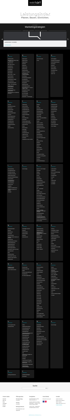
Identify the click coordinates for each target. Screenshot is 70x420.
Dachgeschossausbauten (55, 60)
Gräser (38, 152)
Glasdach (38, 142)
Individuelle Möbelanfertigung (13, 177)
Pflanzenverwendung (54, 235)
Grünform (38, 159)
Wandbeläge (39, 324)
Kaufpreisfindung (39, 180)
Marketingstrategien (11, 228)
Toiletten (52, 285)
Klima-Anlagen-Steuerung (41, 193)
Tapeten (52, 267)
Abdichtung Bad (10, 58)
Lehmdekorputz (53, 175)
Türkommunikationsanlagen (56, 293)
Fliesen (23, 126)
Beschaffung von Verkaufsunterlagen (25, 74)
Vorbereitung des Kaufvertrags (27, 364)
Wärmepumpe (39, 344)
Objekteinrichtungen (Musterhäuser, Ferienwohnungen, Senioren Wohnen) (41, 233)
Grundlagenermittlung (40, 154)
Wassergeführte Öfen (40, 336)
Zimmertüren (24, 376)
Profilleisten (53, 251)
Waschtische (39, 333)
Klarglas (38, 190)
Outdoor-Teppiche (40, 249)
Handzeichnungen (54, 106)
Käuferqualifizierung (40, 185)
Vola (23, 352)
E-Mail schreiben (59, 404)
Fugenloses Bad (25, 134)
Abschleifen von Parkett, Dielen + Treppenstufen (13, 61)
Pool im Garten (53, 245)
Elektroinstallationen (11, 117)
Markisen (9, 230)
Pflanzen (52, 233)
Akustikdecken (10, 66)
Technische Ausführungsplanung (54, 271)
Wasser (38, 334)
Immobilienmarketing (11, 172)
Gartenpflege (39, 116)
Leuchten (52, 177)
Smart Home (39, 295)
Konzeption (39, 201)
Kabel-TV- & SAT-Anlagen (41, 168)
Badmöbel (24, 63)
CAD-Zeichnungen (40, 58)
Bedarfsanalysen (25, 70)
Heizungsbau (53, 117)
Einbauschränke (10, 109)
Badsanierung (24, 68)
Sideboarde (39, 293)
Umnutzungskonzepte (11, 324)
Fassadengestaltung (25, 111)
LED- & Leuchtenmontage (55, 172)
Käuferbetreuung (39, 183)
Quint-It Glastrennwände (12, 269)
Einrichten (9, 114)
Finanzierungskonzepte (26, 121)
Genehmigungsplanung (41, 131)
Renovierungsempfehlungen (27, 272)
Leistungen (5, 403)
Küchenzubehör (39, 220)
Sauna (38, 273)
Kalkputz (38, 172)
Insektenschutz (10, 184)
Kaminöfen (38, 177)
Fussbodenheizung (25, 132)
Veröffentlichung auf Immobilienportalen (25, 344)
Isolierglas (9, 191)
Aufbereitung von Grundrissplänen (11, 86)
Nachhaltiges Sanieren (26, 228)
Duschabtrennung (54, 70)
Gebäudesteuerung (40, 126)
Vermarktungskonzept (26, 342)
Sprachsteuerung (40, 308)
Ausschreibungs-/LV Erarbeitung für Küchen (13, 93)
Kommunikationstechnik (41, 198)
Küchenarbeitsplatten (40, 213)
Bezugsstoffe (24, 82)
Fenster (23, 116)
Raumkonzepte (24, 267)
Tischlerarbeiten (54, 283)
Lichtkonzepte (53, 180)
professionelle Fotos (54, 250)
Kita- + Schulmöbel (40, 188)
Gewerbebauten (39, 134)
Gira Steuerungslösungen (41, 137)
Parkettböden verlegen (55, 230)
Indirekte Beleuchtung (11, 175)
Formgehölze (24, 131)
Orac (37, 242)
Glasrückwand (39, 147)
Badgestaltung (24, 62)
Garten (38, 106)
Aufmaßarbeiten (10, 88)
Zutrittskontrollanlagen (26, 374)
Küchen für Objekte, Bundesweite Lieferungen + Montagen (41, 211)
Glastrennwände (39, 149)
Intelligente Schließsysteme (12, 187)
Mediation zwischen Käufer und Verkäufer (13, 237)
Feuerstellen (24, 119)
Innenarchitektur (10, 178)
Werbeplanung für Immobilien (42, 339)
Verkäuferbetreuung (25, 337)
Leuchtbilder (53, 183)
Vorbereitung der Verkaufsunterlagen (25, 366)
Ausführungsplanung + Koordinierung (12, 90)
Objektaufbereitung (40, 228)
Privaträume (53, 248)
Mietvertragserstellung (11, 247)
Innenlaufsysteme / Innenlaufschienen (11, 181)
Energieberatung (11, 121)
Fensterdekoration (25, 117)
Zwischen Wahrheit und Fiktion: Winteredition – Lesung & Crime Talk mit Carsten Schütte (34, 403)
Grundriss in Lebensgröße (41, 155)
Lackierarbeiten (53, 168)
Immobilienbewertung (11, 170)
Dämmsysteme (53, 68)
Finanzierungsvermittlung (26, 122)
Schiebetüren (39, 275)
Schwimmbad (39, 285)
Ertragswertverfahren (11, 124)
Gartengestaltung (40, 111)
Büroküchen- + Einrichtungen (27, 96)
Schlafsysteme (39, 277)
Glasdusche (39, 144)
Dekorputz (53, 65)
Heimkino (52, 114)
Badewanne (24, 65)
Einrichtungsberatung (11, 116)
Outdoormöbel (39, 245)
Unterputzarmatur (11, 326)
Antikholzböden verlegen (12, 79)
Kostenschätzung (40, 205)
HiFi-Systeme (53, 121)
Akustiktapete (10, 69)
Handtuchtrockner (54, 104)
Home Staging (53, 126)
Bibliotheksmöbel (25, 84)
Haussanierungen (54, 109)
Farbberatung (24, 104)
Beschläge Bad (24, 79)
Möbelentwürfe (10, 259)
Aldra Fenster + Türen (11, 74)
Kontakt (4, 406)
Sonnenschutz (39, 300)
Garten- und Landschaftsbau (41, 117)
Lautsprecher (53, 170)
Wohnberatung (39, 341)
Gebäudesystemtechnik (41, 127)
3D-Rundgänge (53, 58)
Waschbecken (39, 329)
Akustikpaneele (10, 67)
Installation (10, 186)
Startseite (4, 398)
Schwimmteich (39, 290)
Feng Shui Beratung (25, 114)
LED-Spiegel (53, 173)
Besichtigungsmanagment (26, 77)
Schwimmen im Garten (40, 288)
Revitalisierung (24, 273)
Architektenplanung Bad (12, 82)
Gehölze (38, 129)
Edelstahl (9, 104)
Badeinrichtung (24, 60)
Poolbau (52, 243)
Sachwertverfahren (40, 267)
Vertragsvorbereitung (25, 346)
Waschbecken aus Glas (41, 331)
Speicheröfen (39, 303)
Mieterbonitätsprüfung (11, 242)
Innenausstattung (11, 182)
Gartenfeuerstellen (40, 109)
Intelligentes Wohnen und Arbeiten (12, 190)
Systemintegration (40, 316)
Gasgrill (38, 121)
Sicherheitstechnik (40, 287)
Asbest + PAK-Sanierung (12, 84)
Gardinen (38, 104)
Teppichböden (53, 276)
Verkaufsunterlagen (25, 340)
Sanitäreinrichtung (40, 270)
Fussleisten (24, 137)
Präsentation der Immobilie (55, 246)
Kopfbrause (39, 203)
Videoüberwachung (25, 349)
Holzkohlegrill (53, 122)
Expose (9, 126)
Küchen (38, 208)
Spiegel (38, 305)
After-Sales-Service (11, 64)
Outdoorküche (39, 244)
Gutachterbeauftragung (41, 160)
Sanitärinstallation (40, 272)
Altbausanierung (10, 77)
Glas (37, 139)
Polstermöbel (53, 240)
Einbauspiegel (10, 111)
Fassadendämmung (25, 109)
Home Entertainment (54, 124)
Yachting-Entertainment (12, 374)
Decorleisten (53, 63)
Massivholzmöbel (11, 235)
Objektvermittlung (40, 239)
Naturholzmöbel (25, 233)
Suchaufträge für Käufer (41, 315)
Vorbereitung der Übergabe (27, 360)
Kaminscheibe (39, 178)
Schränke (38, 283)
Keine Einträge (24, 168)
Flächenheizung (25, 124)
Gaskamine (39, 119)
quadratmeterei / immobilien (11, 42)
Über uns (4, 400)
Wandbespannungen (40, 326)
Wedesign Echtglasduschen (41, 338)
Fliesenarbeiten (25, 127)
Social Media (39, 298)
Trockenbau (53, 290)
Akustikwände (10, 71)
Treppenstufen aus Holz (55, 288)
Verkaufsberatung (25, 331)
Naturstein (24, 235)
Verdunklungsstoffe (25, 329)
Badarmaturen (24, 58)
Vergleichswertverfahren (26, 326)
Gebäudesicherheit (40, 124)
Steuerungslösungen (40, 313)
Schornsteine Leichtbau (41, 278)
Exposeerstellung (11, 127)
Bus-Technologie (25, 93)
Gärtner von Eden (40, 122)
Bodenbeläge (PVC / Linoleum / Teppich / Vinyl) (27, 88)
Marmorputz (10, 233)
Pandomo (52, 228)
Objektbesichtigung (40, 230)
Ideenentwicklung (11, 168)
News (4, 401)
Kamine (38, 175)
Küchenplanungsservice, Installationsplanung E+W (41, 217)
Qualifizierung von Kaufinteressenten (11, 267)
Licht (52, 178)
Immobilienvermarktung (12, 173)
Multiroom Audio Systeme (12, 257)
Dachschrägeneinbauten (55, 62)
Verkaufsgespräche (25, 335)
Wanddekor (39, 328)
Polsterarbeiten (53, 238)
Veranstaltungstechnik (26, 328)
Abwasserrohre (10, 62)
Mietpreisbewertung (11, 244)
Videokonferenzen (25, 347)
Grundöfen (38, 157)
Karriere (4, 404)
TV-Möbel (52, 295)
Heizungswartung (54, 119)
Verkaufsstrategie (25, 338)
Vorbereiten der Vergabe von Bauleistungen (27, 355)
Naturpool (24, 230)
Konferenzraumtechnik (40, 200)
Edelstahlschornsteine (11, 106)
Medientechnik (10, 239)
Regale (23, 270)
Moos (9, 252)
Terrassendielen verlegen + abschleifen (55, 280)
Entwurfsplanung (11, 122)
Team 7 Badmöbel (54, 274)
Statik (38, 311)
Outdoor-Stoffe (39, 247)
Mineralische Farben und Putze (13, 249)
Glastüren (38, 150)
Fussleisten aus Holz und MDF (27, 139)
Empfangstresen (10, 119)
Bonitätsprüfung (25, 91)
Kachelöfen (39, 170)
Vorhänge (24, 358)
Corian (38, 60)
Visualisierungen (25, 351)
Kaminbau (38, 173)
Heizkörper (53, 116)
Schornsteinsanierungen (41, 280)
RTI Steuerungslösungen (26, 275)
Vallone (23, 324)
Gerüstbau (38, 132)
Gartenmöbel (39, 114)
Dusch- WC (53, 73)
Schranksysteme (39, 282)
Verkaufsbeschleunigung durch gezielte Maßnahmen (27, 333)
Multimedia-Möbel (11, 254)
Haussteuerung (53, 111)
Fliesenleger (24, 129)
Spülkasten (38, 310)
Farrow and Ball (25, 106)
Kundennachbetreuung (40, 206)
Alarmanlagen (10, 72)
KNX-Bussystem (39, 195)
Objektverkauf (39, 237)
